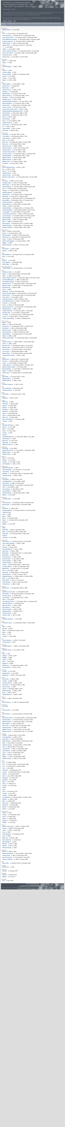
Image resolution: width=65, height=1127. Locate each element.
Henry (4, 120)
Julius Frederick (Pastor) (9, 51)
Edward (4, 405)
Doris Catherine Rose (8, 167)
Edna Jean (5, 551)
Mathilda (4, 473)
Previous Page (57, 23)
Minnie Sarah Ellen (7, 853)
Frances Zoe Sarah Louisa (9, 109)
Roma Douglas (6, 235)
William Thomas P (7, 444)
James (4, 659)
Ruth (3, 578)
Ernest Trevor (6, 686)
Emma (4, 431)
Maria (4, 322)
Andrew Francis (6, 341)
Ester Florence (6, 557)
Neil (3, 570)
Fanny (4, 783)
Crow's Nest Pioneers (34, 23)
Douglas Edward (7, 192)
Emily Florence (6, 702)
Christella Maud (6, 737)
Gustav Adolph (6, 560)
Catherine (5, 403)
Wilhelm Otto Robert (8, 338)
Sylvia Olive (5, 580)
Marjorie (4, 799)
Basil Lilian (5, 87)
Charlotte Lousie (7, 622)
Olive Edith (5, 394)
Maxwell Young (6, 650)
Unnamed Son (6, 667)
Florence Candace (7, 384)
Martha (4, 324)
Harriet (4, 76)
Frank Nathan (6, 262)
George (4, 434)
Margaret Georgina (7, 619)
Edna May (5, 529)
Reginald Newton (7, 576)
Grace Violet (5, 349)
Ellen (3, 429)
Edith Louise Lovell (7, 826)
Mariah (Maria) (6, 254)
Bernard (4, 628)
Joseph (4, 793)
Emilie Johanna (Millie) (8, 293)
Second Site (31, 888)
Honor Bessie (6, 714)
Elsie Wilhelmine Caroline (9, 39)
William (4, 243)
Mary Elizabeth (6, 369)
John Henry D (6, 438)
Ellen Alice (5, 684)
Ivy (3, 126)
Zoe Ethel (5, 163)
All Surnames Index (11, 23)
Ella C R (4, 171)
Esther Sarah (6, 198)
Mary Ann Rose (6, 605)
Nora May (5, 572)
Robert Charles (6, 690)
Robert (4, 62)
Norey (4, 520)
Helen (4, 117)
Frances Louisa (6, 107)
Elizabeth (5, 97)
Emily (4, 698)
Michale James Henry (8, 177)
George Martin (6, 204)
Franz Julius (5, 297)
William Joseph (6, 731)
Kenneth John (6, 312)
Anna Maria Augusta (8, 281)
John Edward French (8, 601)
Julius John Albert (7, 53)
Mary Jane (5, 803)
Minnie (4, 851)
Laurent (4, 671)
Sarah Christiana (7, 857)
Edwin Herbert (6, 741)
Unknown (5, 537)
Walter (4, 80)
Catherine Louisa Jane (8, 591)
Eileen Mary (5, 593)
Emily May (5, 448)
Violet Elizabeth (6, 66)
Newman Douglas (7, 227)
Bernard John (6, 347)
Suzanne (4, 636)
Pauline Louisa (6, 330)
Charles (4, 735)
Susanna (4, 820)
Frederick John (6, 512)
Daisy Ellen (5, 739)
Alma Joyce (5, 541)
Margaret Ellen (6, 378)
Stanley (4, 460)
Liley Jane (5, 134)
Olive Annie (5, 326)
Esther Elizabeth (7, 103)
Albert (4, 274)
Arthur (4, 343)
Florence (4, 361)
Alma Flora (5, 679)
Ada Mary (5, 181)
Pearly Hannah (6, 574)
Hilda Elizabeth (6, 308)
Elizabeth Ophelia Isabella (9, 101)
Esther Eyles (6, 105)
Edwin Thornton (7, 95)
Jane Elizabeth (6, 834)
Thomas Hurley (6, 613)
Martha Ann (5, 588)
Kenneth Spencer (7, 603)
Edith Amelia (6, 93)
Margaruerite (6, 673)
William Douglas (7, 244)
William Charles (6, 729)
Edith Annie (5, 359)
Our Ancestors (24, 23)
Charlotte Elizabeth (7, 425)
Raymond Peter (6, 727)
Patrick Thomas (6, 609)
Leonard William (7, 566)
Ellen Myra (5, 553)
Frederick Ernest (7, 390)
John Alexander (6, 469)
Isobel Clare (5, 124)
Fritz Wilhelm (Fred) (8, 301)
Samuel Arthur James (8, 355)
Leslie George (6, 502)
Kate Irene (5, 130)
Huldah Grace (6, 45)
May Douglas (6, 223)
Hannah (4, 785)
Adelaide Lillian (6, 182)
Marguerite (5, 675)
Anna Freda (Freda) (7, 37)
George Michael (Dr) (8, 436)
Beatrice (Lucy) (6, 283)
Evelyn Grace (6, 295)
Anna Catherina (6, 35)
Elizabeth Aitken (7, 646)
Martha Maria (6, 723)
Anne (3, 626)
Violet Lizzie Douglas (8, 241)
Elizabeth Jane (6, 99)
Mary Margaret (6, 841)
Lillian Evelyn (6, 710)
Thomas (4, 78)
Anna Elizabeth (6, 186)
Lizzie (4, 752)
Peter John (5, 725)
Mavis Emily (5, 504)
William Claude (6, 157)
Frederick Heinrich (7, 41)
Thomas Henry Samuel (8, 151)
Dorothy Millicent (7, 510)
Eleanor (4, 427)
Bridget (4, 655)
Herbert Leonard (7, 745)
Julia (3, 836)
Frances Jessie (6, 595)
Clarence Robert (7, 683)
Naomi (4, 60)
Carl (3, 545)
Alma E (4, 70)
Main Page (3, 23)
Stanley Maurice (7, 694)
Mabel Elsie (5, 568)
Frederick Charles (7, 202)
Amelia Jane (5, 86)
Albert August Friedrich (9, 277)
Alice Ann (5, 401)
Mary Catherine (6, 840)
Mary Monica (6, 607)
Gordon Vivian (6, 558)
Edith (3, 527)
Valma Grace (6, 56)
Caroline (4, 547)
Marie (4, 630)
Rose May (5, 706)
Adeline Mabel (6, 84)
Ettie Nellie (5, 376)
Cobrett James (6, 89)
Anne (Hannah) (6, 388)
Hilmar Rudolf (6, 43)
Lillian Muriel (6, 750)
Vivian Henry (6, 584)
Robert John (5, 372)
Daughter (5, 91)
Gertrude (5, 303)
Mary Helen (5, 863)
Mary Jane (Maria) (7, 419)
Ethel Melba (5, 200)
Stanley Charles (6, 475)
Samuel (4, 814)
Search (18, 23)
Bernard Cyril (6, 345)
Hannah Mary (6, 113)
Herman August (6, 562)
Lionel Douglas (6, 215)
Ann (3, 653)
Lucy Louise (5, 351)
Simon (4, 818)
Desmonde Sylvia (7, 717)
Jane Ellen (5, 533)
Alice (3, 33)
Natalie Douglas (6, 225)
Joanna (4, 874)
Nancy (4, 518)
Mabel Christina (6, 721)
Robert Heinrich (6, 332)
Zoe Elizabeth (6, 464)
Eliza (3, 776)
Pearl (3, 231)
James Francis (6, 175)
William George (6, 159)
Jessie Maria (6, 597)
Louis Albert (5, 136)
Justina (4, 564)
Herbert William (6, 208)
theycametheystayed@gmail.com (36, 885)
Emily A (4, 260)
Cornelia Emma (6, 498)
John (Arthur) (6, 489)
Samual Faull (6, 855)
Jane (3, 487)
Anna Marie (5, 479)
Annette (4, 681)
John (3, 415)
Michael (4, 843)
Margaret (5, 663)
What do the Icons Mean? (47, 23)
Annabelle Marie (7, 481)
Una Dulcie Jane (7, 55)
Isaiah (4, 787)
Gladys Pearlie (6, 173)
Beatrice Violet (6, 285)
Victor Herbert (6, 582)
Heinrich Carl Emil (7, 307)
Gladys (4, 206)
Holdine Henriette (7, 310)
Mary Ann (5, 142)
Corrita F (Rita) (6, 72)
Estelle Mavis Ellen (7, 450)
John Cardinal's (25, 888)
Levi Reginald (6, 797)
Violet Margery (6, 268)
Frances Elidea (6, 74)
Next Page (3, 25)
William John (6, 161)
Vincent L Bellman (7, 859)
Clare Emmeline (6, 640)
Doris (3, 188)
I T (3, 47)
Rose (3, 692)
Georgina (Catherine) (8, 485)
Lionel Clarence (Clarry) (9, 213)
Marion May (5, 264)
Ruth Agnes (5, 237)
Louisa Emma (6, 138)
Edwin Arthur (6, 194)
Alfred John (5, 184)
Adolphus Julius (7, 272)
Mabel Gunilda (6, 219)
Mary (3, 140)
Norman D (5, 805)
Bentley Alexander (7, 467)
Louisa (4, 316)
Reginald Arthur (6, 611)
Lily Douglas (6, 212)
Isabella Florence (7, 122)
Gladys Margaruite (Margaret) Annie (12, 111)
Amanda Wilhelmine (8, 279)
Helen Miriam (6, 118)
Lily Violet (5, 314)
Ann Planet (5, 248)
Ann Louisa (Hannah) (8, 543)
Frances (4, 432)
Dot (3, 169)
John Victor (5, 471)
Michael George (6, 847)
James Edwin (6, 128)
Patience (4, 522)
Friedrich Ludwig (7, 299)
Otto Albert (5, 328)
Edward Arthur (6, 719)
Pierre (4, 634)
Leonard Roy (6, 748)
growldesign (45, 888)
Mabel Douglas (6, 217)
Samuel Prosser (6, 146)
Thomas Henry (6, 150)
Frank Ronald (6, 642)
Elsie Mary (5, 196)
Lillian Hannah (6, 365)
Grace (4, 305)
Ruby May (5, 442)
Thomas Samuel (7, 148)
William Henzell (6, 380)
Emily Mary (5, 555)
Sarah (4, 239)
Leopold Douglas (7, 210)
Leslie (4, 363)
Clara (3, 289)
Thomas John (6, 615)
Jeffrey (4, 49)
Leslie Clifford (6, 491)
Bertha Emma (6, 287)
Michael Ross (6, 353)
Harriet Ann (5, 867)
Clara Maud (5, 483)
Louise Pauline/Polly (8, 318)
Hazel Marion (6, 115)
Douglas (4, 190)
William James (6, 29)
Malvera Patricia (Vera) (8, 367)
